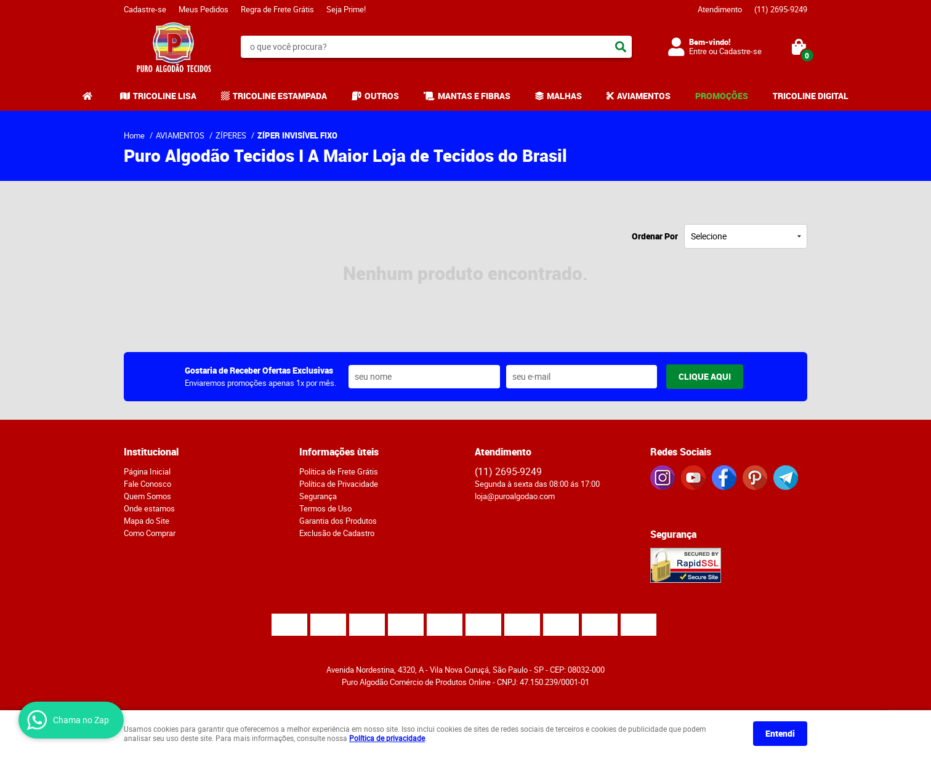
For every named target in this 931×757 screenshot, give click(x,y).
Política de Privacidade (338, 483)
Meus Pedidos (203, 9)
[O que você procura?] (621, 47)
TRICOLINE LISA (164, 96)
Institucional (151, 452)
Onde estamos (149, 508)
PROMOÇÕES (721, 96)
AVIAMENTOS (644, 96)
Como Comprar (149, 533)
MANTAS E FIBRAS (474, 96)
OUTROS (382, 96)
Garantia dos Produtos (338, 520)
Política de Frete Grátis (338, 471)
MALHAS (564, 96)
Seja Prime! (346, 9)
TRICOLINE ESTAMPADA (280, 96)
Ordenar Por (655, 236)
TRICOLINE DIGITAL (810, 96)
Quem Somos (147, 496)
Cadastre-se (145, 9)
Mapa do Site (146, 520)
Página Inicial (147, 471)
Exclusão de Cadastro (336, 533)
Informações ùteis (339, 452)
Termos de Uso (325, 508)
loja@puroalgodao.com (515, 496)
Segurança (318, 496)
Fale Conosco (147, 483)
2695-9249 (780, 9)
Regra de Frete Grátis (277, 9)
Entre (698, 51)
